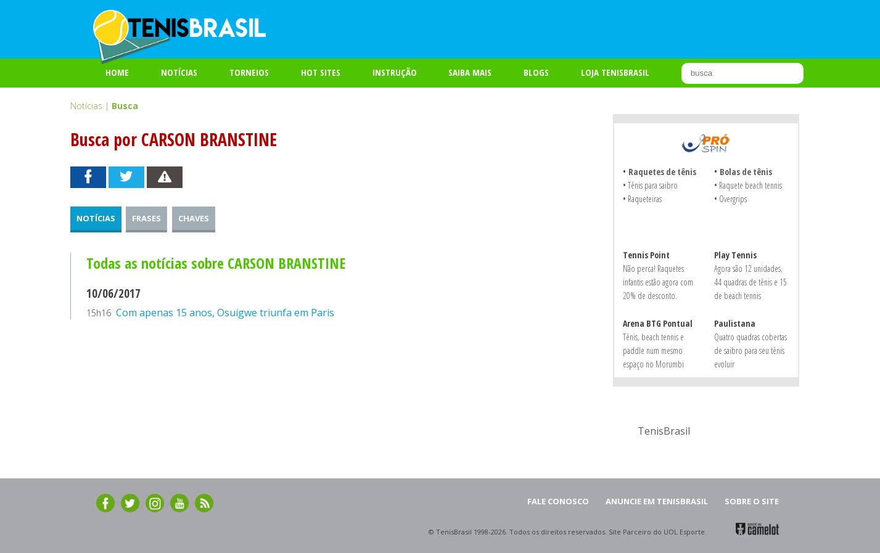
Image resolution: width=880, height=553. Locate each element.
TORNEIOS (249, 72)
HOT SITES (320, 72)
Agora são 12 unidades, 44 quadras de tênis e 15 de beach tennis (750, 282)
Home (117, 72)
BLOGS (536, 72)
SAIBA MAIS (469, 72)
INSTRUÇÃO (394, 72)
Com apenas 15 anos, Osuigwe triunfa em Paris (225, 312)
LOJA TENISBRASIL (615, 72)
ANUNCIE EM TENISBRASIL (657, 501)
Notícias (179, 72)
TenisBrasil (664, 431)
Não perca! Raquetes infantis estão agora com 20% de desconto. (658, 282)
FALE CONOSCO (558, 501)
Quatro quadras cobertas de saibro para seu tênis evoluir (750, 350)
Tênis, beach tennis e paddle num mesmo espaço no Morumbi (653, 350)
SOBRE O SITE (752, 501)
